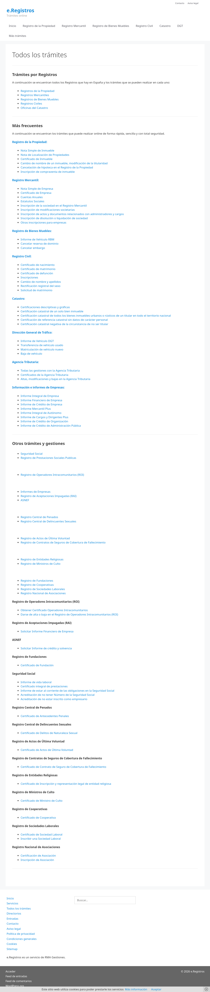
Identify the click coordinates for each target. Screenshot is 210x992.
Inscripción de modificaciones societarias (48, 210)
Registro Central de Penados (39, 517)
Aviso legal (193, 3)
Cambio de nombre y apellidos (41, 282)
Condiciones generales (21, 939)
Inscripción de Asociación (37, 860)
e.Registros (20, 10)
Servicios (12, 903)
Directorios (14, 913)
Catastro (165, 26)
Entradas (12, 918)
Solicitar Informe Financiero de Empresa (47, 631)
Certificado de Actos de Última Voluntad (47, 750)
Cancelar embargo (33, 248)
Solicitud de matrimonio (36, 290)
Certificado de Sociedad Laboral (41, 834)
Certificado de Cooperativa (38, 817)
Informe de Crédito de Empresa (41, 404)
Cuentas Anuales (32, 197)
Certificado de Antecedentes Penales (45, 716)
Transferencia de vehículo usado (42, 345)
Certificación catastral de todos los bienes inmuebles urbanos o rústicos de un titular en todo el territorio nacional (96, 315)
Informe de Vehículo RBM (37, 239)
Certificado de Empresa (36, 193)
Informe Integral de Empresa (40, 396)
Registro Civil (144, 26)
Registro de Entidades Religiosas (42, 559)
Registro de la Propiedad (39, 26)
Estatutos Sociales (32, 201)
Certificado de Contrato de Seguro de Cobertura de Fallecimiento (63, 767)
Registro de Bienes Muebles (110, 26)
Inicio (12, 26)
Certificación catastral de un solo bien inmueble (52, 311)
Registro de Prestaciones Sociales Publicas (48, 458)
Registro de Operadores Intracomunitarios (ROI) (52, 475)
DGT (180, 26)
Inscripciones (29, 277)
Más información (136, 989)
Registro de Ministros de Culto (40, 564)
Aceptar (156, 989)
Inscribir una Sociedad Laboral (41, 838)
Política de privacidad (21, 934)
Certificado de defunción (37, 273)
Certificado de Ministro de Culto (41, 800)
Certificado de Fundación (37, 665)
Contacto (179, 3)
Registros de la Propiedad (38, 91)
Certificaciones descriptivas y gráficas (45, 307)
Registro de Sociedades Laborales (43, 589)
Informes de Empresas (36, 492)
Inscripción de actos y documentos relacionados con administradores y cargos (72, 214)
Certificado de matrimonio (38, 269)
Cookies (12, 944)
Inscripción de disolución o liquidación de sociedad (54, 218)
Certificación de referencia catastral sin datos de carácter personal (64, 320)
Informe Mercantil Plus (36, 409)
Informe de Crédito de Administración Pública (51, 425)
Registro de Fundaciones (37, 580)
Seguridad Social (32, 454)
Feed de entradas (16, 976)
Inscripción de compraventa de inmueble (48, 172)
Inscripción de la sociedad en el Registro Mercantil (54, 205)
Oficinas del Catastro (34, 108)
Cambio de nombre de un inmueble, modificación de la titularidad (64, 163)
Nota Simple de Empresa (37, 189)
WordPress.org (15, 986)
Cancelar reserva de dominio (40, 243)
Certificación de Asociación (38, 855)
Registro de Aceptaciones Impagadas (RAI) (49, 496)
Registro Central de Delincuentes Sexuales (48, 521)
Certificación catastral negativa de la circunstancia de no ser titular (64, 324)
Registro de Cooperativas (37, 585)
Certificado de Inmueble (37, 159)
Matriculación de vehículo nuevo (42, 349)
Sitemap (12, 949)
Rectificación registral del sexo (40, 286)
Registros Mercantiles (35, 95)
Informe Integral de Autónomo (41, 413)
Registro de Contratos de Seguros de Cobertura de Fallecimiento (63, 542)
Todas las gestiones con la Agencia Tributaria (50, 370)
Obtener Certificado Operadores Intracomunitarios (54, 610)
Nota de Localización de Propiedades (45, 155)
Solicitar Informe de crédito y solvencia (46, 648)
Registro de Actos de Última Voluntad (45, 538)
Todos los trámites (19, 908)
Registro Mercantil (74, 26)
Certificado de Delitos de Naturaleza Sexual (49, 733)
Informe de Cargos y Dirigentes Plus (44, 417)
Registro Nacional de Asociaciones (43, 593)
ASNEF (25, 500)
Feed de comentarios (19, 981)
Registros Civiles (31, 103)
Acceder (11, 971)
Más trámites (17, 36)
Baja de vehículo (31, 353)
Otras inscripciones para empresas (43, 222)
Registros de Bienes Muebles (40, 99)
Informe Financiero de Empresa (41, 400)
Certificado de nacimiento (38, 265)
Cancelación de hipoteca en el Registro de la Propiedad (57, 167)
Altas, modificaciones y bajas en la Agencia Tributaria (55, 379)
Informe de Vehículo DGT (37, 341)
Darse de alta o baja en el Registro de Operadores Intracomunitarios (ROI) (69, 614)
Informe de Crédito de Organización (44, 421)
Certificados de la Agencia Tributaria (44, 375)
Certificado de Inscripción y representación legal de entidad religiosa (66, 784)
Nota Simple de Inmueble (37, 150)
